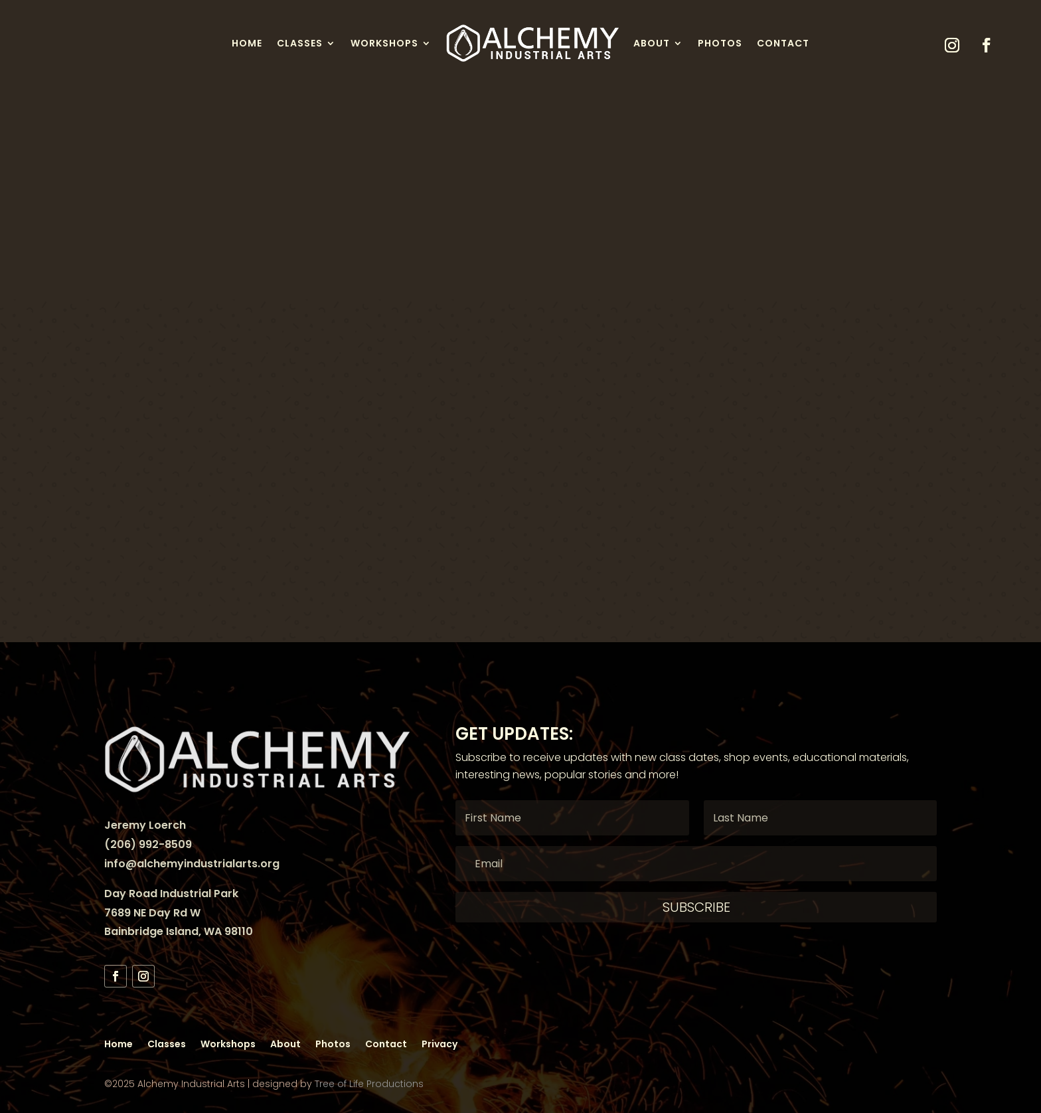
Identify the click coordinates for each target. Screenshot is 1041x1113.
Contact (783, 43)
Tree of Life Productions (369, 1083)
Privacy (439, 1043)
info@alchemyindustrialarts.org (192, 863)
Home (247, 43)
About (651, 43)
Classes (300, 43)
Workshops (384, 43)
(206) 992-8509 (148, 844)
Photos (720, 43)
